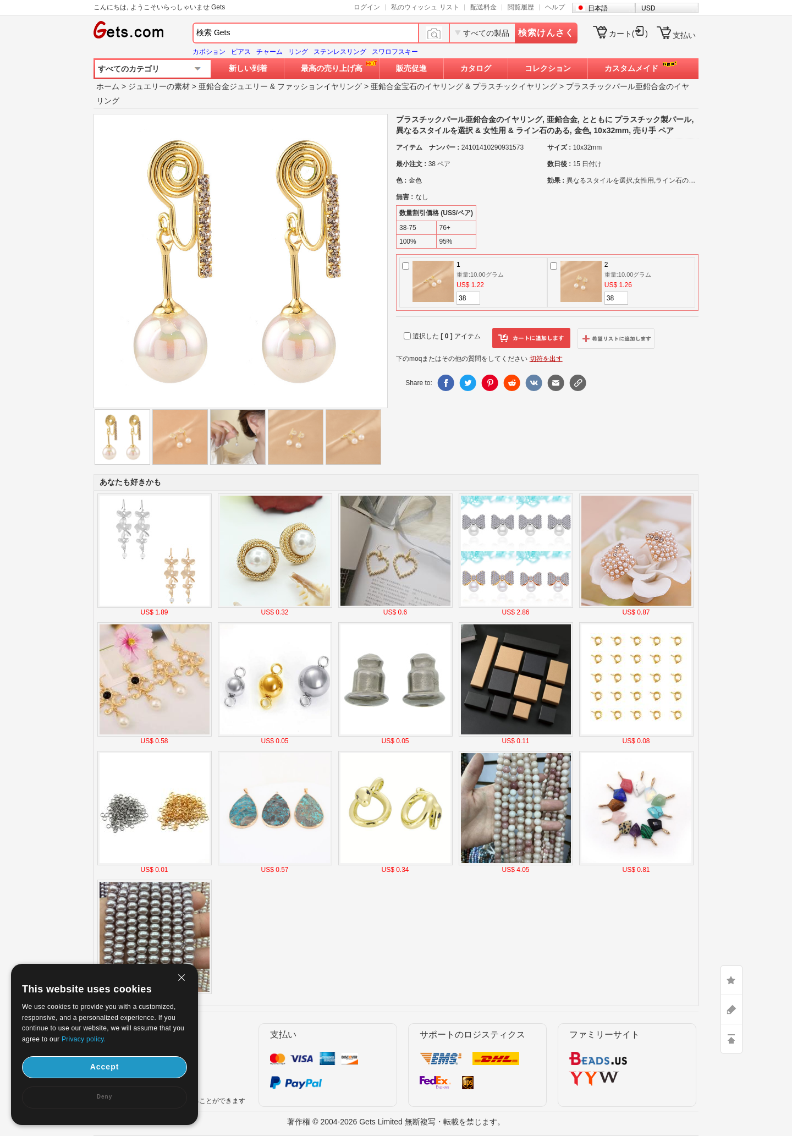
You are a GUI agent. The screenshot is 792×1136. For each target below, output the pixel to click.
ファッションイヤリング (319, 86)
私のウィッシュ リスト (425, 7)
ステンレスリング (340, 52)
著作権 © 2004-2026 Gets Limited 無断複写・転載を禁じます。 (395, 1121)
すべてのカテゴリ (129, 68)
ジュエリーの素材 (159, 86)
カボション (209, 52)
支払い (684, 35)
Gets (128, 29)
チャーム (269, 52)
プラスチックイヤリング (514, 86)
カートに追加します (531, 338)
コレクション (548, 68)
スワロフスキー (395, 52)
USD (648, 8)
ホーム (107, 86)
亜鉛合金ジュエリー (233, 86)
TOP (731, 1038)
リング (298, 52)
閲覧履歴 (521, 7)
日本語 (598, 8)
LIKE (731, 980)
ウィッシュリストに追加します (616, 338)
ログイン (367, 7)
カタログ (475, 68)
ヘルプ (555, 7)
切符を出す (546, 359)
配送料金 (483, 7)
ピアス (241, 52)
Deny (104, 1097)
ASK (731, 1009)
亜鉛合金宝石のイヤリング (417, 86)
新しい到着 (248, 68)
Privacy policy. (84, 1039)
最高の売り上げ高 (331, 68)
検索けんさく (546, 32)
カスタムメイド (631, 68)
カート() (628, 33)
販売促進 (411, 68)
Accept (104, 1066)
